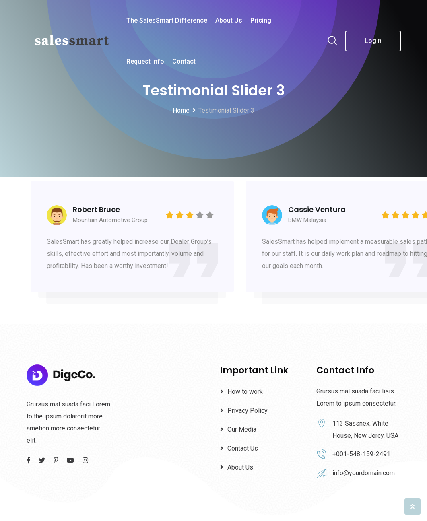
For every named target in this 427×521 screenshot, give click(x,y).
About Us (228, 20)
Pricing (260, 20)
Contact (184, 61)
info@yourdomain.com (363, 473)
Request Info (145, 61)
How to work (245, 391)
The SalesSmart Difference (166, 20)
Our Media (241, 429)
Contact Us (242, 448)
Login (373, 41)
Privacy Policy (247, 410)
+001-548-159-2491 (361, 454)
